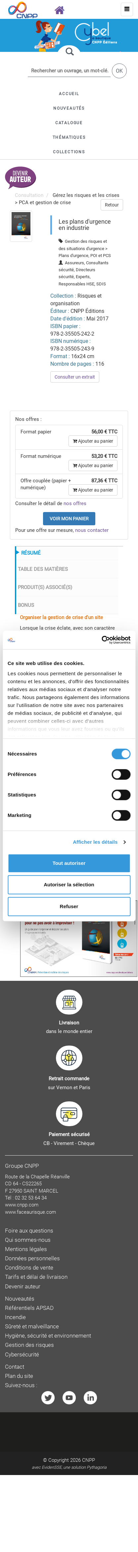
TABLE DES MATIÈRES (43, 569)
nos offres (75, 503)
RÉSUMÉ (31, 553)
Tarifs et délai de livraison (36, 1277)
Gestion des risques (29, 1345)
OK (119, 71)
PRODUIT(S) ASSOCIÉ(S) (45, 587)
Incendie (15, 1317)
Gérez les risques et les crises (86, 195)
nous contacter (92, 530)
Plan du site (19, 1376)
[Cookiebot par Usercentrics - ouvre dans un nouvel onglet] (101, 640)
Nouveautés (19, 1299)
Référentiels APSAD (29, 1308)
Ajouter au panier (93, 441)
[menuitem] (21, 226)
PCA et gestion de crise (45, 202)
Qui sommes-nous (28, 1240)
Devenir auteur (22, 1286)
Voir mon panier (69, 518)
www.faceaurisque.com (30, 1212)
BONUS (26, 605)
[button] (69, 123)
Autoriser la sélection (69, 884)
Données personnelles (32, 1258)
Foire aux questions (29, 1231)
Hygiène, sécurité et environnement (48, 1336)
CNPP (88, 1460)
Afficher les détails (95, 842)
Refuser (69, 906)
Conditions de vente (29, 1268)
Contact (14, 1367)
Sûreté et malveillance (32, 1326)
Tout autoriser (69, 863)
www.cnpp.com (21, 1205)
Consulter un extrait (75, 377)
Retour (112, 204)
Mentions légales (26, 1249)
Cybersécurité (22, 1354)
